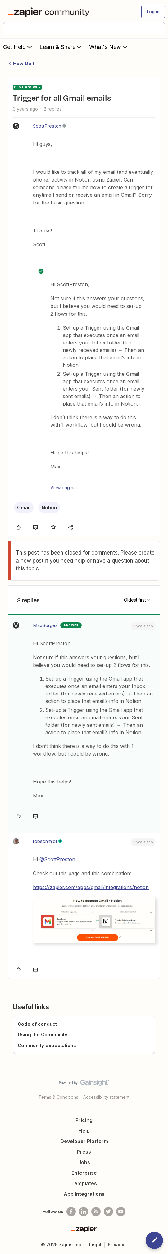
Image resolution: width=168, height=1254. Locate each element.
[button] (153, 12)
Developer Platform (84, 1141)
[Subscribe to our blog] (96, 1211)
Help (84, 1131)
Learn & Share (61, 46)
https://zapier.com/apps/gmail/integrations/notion (91, 887)
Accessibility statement (106, 1097)
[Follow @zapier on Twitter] (108, 1211)
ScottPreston (47, 126)
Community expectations (47, 1045)
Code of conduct (37, 1024)
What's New (109, 46)
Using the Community (42, 1034)
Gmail (23, 508)
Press (84, 1152)
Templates (84, 1183)
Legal (95, 1244)
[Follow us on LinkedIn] (83, 1211)
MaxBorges (45, 625)
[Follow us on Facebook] (71, 1211)
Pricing (84, 1120)
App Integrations (84, 1194)
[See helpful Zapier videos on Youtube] (120, 1211)
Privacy (116, 1244)
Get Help (18, 46)
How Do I (23, 63)
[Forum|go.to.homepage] (50, 12)
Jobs (84, 1162)
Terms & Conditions (58, 1097)
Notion (49, 508)
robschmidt (45, 841)
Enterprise (84, 1173)
